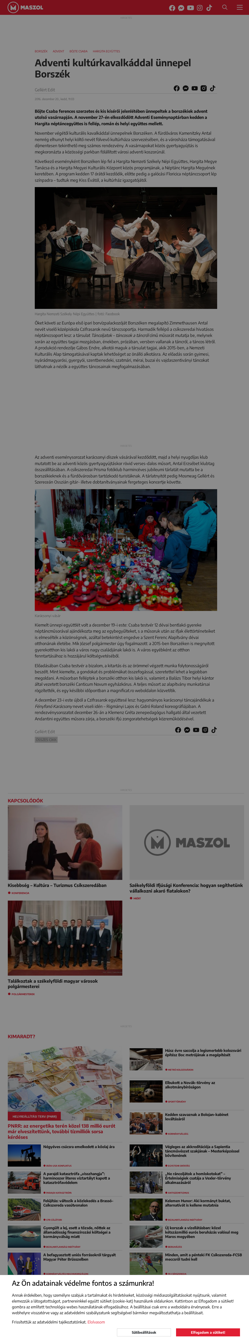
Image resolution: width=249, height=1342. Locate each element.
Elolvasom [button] (96, 1322)
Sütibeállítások (144, 1332)
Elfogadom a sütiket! (208, 1332)
